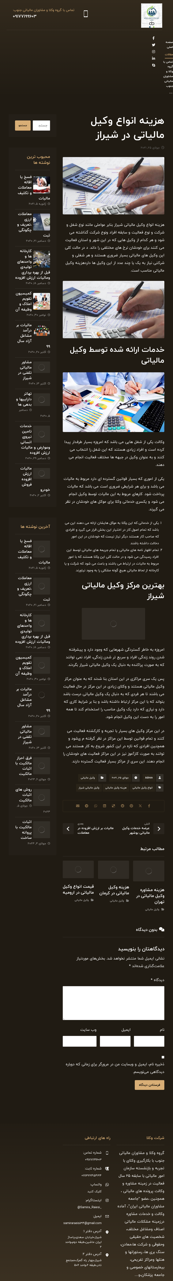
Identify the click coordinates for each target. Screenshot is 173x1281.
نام (162, 987)
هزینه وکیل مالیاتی (116, 745)
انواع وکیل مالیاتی (142, 745)
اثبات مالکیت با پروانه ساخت (22, 813)
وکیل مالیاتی (88, 735)
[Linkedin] (27, 45)
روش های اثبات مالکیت (22, 781)
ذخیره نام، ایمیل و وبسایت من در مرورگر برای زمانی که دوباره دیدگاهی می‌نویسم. (115, 1025)
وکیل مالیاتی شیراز (89, 745)
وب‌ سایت (88, 987)
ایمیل (126, 987)
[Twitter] (21, 38)
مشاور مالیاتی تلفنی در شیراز (22, 338)
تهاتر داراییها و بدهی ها (22, 370)
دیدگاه (157, 937)
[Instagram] (14, 38)
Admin (149, 735)
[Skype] (21, 45)
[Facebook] (27, 38)
